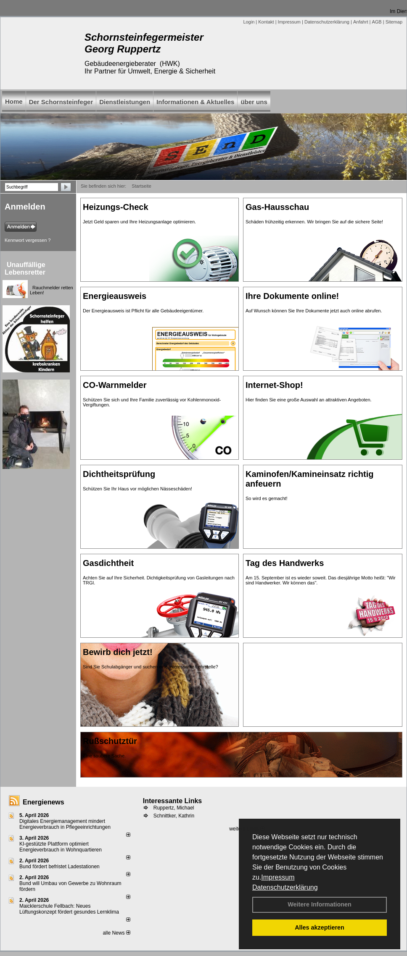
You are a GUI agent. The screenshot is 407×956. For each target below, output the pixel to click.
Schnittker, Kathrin (173, 816)
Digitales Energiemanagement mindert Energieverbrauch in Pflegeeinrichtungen (65, 824)
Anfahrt (360, 21)
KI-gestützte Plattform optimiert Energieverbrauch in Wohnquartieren (60, 847)
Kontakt (266, 21)
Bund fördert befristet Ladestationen (59, 867)
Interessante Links (172, 800)
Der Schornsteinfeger (61, 101)
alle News (116, 933)
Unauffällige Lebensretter (25, 268)
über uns (253, 101)
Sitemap (394, 21)
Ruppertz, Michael (173, 808)
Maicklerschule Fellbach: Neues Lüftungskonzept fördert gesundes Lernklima (69, 909)
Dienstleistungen (124, 101)
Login (248, 21)
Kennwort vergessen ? (27, 240)
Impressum (277, 877)
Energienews (43, 802)
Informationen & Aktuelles (195, 101)
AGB (376, 21)
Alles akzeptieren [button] (319, 927)
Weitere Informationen (320, 904)
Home (14, 101)
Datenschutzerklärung (285, 887)
